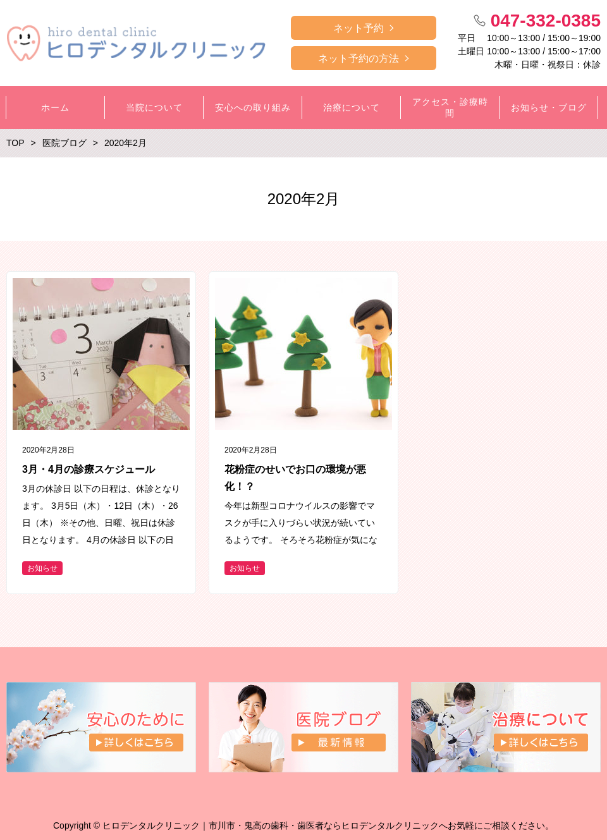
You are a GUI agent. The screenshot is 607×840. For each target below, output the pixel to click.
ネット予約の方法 (358, 58)
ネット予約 (358, 28)
